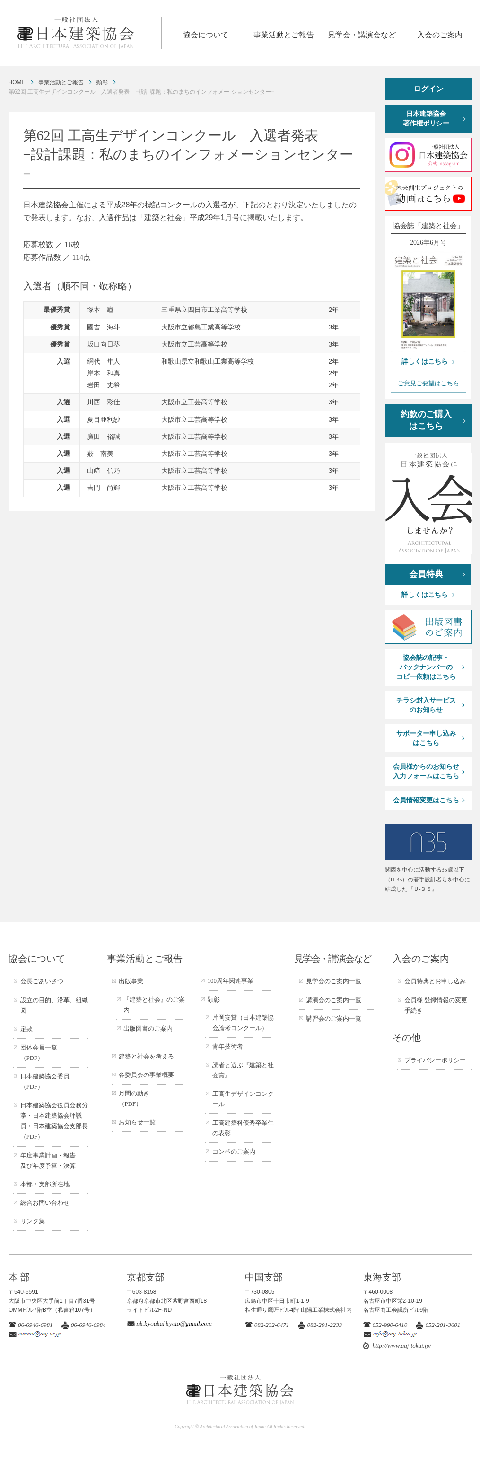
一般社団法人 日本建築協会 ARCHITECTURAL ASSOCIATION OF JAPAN (89, 33)
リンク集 (32, 1221)
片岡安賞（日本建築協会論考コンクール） (243, 1023)
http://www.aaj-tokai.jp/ (402, 1345)
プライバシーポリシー (435, 1060)
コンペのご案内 (233, 1151)
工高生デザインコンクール (243, 1099)
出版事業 (131, 981)
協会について (205, 35)
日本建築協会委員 (45, 1081)
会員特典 (426, 574)
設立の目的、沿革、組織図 (54, 1005)
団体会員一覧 (38, 1052)
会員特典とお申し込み (435, 981)
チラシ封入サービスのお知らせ (426, 705)
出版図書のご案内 (148, 1028)
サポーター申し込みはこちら (426, 738)
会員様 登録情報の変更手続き (435, 1005)
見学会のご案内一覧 (333, 981)
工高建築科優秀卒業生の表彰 (243, 1128)
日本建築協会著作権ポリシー (426, 118)
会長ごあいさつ (41, 981)
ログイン (428, 89)
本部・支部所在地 (45, 1184)
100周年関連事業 (231, 980)
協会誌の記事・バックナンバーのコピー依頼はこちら (426, 667)
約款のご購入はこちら (426, 420)
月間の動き (134, 1098)
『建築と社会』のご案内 (154, 1005)
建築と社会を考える (146, 1056)
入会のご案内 (440, 35)
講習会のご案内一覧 (333, 1018)
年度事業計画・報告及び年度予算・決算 (48, 1160)
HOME (17, 82)
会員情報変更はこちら (426, 800)
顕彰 (102, 82)
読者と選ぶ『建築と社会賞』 (243, 1070)
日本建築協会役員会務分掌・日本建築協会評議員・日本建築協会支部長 (54, 1121)
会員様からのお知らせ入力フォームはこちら (426, 771)
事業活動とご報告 (283, 35)
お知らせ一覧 (137, 1122)
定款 (26, 1028)
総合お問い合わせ (45, 1202)
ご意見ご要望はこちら (428, 383)
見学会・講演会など (362, 35)
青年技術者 (227, 1046)
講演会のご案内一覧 (333, 1000)
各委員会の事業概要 (146, 1074)
